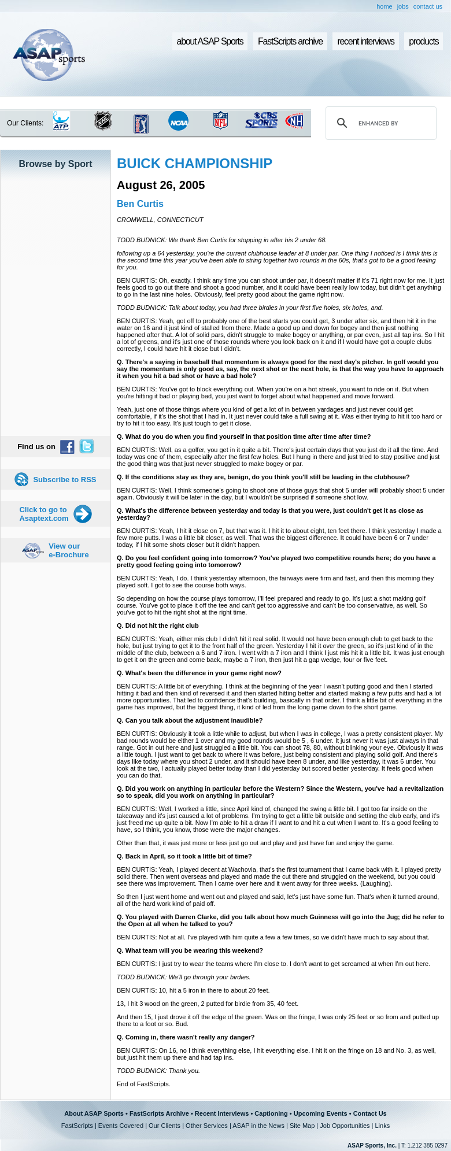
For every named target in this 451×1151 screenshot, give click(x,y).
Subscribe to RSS (64, 479)
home (384, 6)
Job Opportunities (344, 1125)
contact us (427, 6)
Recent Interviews (222, 1113)
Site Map (302, 1125)
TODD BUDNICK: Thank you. (158, 1070)
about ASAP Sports (210, 41)
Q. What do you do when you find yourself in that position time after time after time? (244, 436)
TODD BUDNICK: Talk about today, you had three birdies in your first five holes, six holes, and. (250, 307)
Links (382, 1125)
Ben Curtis (140, 204)
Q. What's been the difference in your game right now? (199, 672)
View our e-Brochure (68, 550)
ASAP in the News (258, 1125)
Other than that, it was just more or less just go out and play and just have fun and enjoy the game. (255, 842)
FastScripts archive (290, 41)
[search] (379, 123)
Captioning (270, 1113)
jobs (403, 6)
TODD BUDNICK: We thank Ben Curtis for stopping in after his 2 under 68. (222, 239)
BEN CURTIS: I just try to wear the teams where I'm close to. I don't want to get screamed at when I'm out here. (273, 963)
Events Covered (120, 1125)
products (423, 41)
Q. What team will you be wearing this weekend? (190, 950)
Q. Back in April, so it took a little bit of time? (184, 856)
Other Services (207, 1125)
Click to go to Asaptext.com (43, 514)
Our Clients (164, 1125)
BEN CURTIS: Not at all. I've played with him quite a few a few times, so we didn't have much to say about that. (273, 937)
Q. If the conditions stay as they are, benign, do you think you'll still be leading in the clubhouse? (263, 476)
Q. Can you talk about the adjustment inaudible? (190, 720)
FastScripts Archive (159, 1113)
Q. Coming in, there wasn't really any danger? (186, 1037)
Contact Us (370, 1113)
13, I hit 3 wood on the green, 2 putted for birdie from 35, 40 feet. (207, 1003)
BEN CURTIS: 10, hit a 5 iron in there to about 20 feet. (193, 990)
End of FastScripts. (144, 1083)
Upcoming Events (321, 1113)
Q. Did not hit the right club (158, 625)
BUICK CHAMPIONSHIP (194, 163)
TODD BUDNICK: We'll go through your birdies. (184, 977)
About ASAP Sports (94, 1113)
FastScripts (77, 1125)
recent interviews (365, 41)
